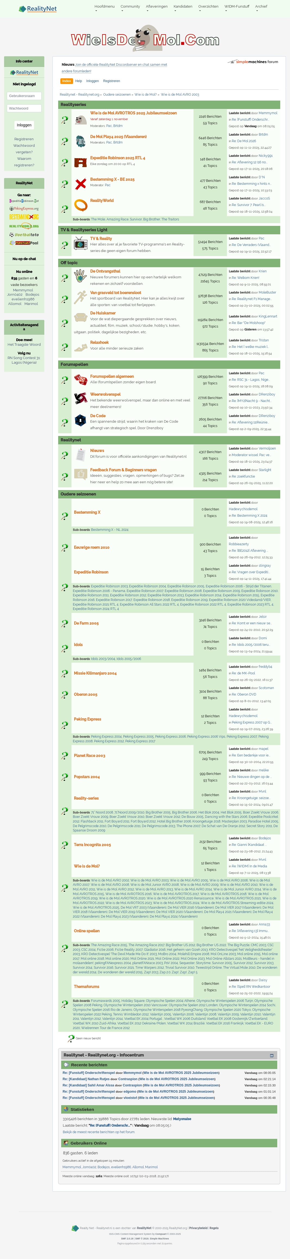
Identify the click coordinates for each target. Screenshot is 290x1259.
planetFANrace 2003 (147, 963)
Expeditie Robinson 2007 (145, 591)
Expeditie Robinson (91, 572)
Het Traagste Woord (24, 344)
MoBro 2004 (167, 954)
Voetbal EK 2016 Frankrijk (225, 1023)
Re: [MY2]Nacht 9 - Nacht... (252, 401)
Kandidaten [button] (183, 6)
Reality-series (86, 798)
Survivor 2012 (243, 963)
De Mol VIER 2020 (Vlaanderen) (179, 912)
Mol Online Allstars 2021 (224, 959)
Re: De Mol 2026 (244, 141)
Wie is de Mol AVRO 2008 (110, 885)
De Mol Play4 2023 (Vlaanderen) (124, 916)
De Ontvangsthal (105, 271)
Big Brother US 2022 (211, 945)
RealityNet (144, 1228)
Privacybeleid (198, 1228)
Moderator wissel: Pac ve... (251, 455)
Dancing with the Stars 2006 (226, 817)
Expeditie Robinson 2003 (109, 586)
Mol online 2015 (249, 954)
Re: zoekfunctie (243, 476)
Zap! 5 (193, 972)
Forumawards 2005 (105, 1001)
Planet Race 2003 (89, 755)
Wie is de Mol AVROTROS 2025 (96, 907)
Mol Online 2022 (167, 959)
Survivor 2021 (124, 968)
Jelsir (263, 617)
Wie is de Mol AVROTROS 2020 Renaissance (180, 898)
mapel (263, 749)
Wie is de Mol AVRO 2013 (154, 889)
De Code (97, 416)
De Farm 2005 (86, 623)
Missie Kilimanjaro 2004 (95, 673)
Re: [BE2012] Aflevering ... (250, 551)
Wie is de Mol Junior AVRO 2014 (237, 889)
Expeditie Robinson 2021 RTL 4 (96, 604)
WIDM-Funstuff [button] (237, 6)
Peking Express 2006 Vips (206, 736)
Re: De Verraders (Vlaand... (251, 245)
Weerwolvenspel (105, 394)
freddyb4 (265, 667)
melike (264, 770)
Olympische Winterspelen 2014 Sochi (247, 1005)
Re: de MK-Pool (243, 673)
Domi (263, 638)
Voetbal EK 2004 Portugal (143, 1019)
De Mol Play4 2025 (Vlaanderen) (118, 137)
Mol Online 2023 (193, 959)
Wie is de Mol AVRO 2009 (199, 885)
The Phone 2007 (188, 826)
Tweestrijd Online (209, 968)
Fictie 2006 (105, 950)
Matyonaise (182, 1119)
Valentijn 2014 (112, 1019)
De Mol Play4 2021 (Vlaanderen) (227, 912)
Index (67, 81)
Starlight (265, 470)
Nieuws (97, 450)
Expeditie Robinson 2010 (259, 591)
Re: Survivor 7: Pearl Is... (249, 205)
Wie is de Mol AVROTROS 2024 (176, 903)
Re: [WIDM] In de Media (249, 866)
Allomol (138, 1167)
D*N (262, 177)
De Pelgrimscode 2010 (89, 826)
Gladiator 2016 (155, 950)
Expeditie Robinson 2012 (128, 595)
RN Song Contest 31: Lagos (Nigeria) (24, 360)
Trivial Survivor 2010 (179, 968)
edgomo (130, 1091)
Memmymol (268, 113)
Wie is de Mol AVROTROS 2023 (128, 903)
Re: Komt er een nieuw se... (252, 623)
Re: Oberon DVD (244, 694)
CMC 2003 (258, 945)
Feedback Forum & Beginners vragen (123, 470)
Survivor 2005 (222, 963)
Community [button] (130, 6)
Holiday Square (133, 1001)
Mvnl (262, 791)
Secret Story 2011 (259, 826)
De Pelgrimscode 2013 (158, 826)
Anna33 (264, 924)
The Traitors (170, 219)
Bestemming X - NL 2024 (110, 530)
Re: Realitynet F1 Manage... (252, 299)
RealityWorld (102, 200)
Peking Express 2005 (138, 736)
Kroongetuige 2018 (206, 821)
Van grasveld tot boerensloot (115, 293)
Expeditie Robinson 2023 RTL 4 (250, 604)
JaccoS (264, 198)
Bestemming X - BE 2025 (112, 179)
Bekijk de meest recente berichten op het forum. (99, 1132)
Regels (214, 1228)
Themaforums (86, 986)
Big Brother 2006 (184, 812)
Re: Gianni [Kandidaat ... (249, 845)
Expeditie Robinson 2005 (185, 586)
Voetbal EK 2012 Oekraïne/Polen (141, 1023)
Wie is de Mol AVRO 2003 (149, 880)
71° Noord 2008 (102, 812)
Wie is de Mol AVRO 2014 (193, 889)
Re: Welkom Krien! (245, 278)
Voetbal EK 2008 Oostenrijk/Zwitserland (237, 1019)
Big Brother (151, 219)
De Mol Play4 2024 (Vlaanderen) (174, 916)
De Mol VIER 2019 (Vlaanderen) (132, 912)
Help (78, 81)
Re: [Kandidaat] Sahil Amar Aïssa (88, 1085)
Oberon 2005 (85, 694)
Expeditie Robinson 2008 (183, 591)
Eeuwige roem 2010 (92, 547)
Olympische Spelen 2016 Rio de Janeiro (102, 1010)
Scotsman (266, 688)
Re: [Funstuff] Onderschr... (250, 119)
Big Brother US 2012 (180, 945)
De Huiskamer (103, 313)
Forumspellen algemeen (112, 376)
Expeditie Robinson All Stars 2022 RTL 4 (149, 604)
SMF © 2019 (141, 1238)
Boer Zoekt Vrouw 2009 (90, 817)
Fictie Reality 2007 (129, 950)
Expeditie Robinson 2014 (203, 595)
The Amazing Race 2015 (109, 945)
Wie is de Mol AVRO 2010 (239, 885)
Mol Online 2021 (142, 959)
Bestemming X (87, 512)
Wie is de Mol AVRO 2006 (229, 880)
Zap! (175, 972)
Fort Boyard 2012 (143, 821)
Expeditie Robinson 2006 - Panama (99, 591)
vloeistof (130, 1098)
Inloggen (92, 81)
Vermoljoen (267, 448)
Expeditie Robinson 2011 (91, 595)
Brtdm (118, 126)
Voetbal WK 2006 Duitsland (184, 1019)
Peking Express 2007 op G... (252, 722)
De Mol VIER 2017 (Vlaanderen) (238, 907)
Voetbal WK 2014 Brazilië (186, 1023)
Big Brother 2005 (158, 812)
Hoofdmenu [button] (105, 6)
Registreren (111, 81)
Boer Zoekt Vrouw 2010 (127, 817)
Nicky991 (266, 156)
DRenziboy (267, 394)
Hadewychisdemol (243, 509)
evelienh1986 (121, 1167)
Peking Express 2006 (170, 736)
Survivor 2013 (263, 963)
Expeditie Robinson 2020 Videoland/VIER (240, 600)
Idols (78, 645)
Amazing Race (118, 219)
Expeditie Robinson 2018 (151, 600)
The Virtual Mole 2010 (239, 968)
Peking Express (87, 719)
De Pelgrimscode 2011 (124, 826)
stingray (265, 566)
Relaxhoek (99, 342)
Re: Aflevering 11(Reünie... (250, 422)
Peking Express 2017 (140, 741)
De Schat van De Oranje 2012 (223, 826)
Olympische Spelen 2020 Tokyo (227, 1010)
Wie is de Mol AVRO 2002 (110, 880)
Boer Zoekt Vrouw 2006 (260, 812)
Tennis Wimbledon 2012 (131, 1014)
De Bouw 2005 (193, 817)
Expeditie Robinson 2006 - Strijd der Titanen (238, 586)
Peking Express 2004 (106, 736)
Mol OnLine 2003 (223, 954)
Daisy (263, 980)
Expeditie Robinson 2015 (241, 595)
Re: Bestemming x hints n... (252, 184)
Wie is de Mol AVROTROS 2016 (128, 894)
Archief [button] (261, 6)
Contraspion (128, 1079)
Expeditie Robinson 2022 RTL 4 (203, 604)
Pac (109, 126)
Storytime (203, 963)
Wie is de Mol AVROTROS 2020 (122, 898)
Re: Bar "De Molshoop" (249, 323)
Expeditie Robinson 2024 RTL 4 (96, 609)
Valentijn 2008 (205, 1014)
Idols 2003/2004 (103, 659)
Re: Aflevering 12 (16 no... (249, 162)
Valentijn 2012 (90, 1019)
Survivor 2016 (103, 968)
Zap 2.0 (165, 972)
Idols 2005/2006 (129, 659)
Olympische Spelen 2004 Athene (170, 1001)
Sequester (187, 963)
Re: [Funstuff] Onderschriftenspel (89, 1073)
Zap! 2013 (151, 972)
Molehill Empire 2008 (193, 954)
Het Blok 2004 (208, 812)
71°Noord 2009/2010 (129, 812)
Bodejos (265, 838)
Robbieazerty (239, 544)
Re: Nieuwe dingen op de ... (252, 777)
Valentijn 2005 (160, 1014)
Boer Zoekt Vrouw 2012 (163, 817)
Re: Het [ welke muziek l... (250, 347)
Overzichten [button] (208, 6)
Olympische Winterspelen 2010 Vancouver (135, 1005)
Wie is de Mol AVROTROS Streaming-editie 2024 (237, 903)
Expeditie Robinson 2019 (189, 600)
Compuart (161, 1234)
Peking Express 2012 (109, 741)
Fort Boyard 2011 (117, 821)
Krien (263, 271)
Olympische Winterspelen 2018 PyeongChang (167, 1010)
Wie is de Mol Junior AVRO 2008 (154, 885)
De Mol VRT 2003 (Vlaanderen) (143, 907)
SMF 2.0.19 (127, 1238)
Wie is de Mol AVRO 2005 (189, 880)
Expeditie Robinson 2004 (147, 586)
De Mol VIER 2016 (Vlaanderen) (191, 907)
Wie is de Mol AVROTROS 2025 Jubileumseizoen (133, 113)
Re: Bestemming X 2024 (249, 516)
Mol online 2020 (117, 959)
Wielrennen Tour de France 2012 (105, 1028)
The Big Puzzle (238, 945)
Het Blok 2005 (231, 812)
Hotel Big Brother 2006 (174, 821)
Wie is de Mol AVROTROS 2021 (238, 898)
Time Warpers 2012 (149, 968)
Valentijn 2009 (228, 1014)
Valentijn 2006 (183, 1014)
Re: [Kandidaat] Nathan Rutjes (86, 1079)
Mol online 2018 (92, 959)
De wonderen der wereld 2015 (120, 972)
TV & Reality (101, 238)
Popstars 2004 (87, 777)
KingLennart (268, 316)
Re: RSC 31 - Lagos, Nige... (251, 380)
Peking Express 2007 (242, 736)
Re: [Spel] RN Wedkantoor (251, 987)
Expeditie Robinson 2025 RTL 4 (117, 158)
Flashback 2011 (92, 821)
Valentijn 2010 (250, 1014)
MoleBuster (267, 292)
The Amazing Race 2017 (146, 945)
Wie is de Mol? (87, 866)
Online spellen (86, 931)
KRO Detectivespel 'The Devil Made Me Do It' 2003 (119, 954)
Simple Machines (159, 1238)
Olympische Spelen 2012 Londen (193, 1005)
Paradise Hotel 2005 (263, 821)
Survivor (136, 219)
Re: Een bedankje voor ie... (251, 755)
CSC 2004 (88, 950)
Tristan (264, 340)
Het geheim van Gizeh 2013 (187, 950)
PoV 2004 (171, 963)
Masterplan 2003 (234, 821)
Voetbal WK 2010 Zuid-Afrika (94, 1023)
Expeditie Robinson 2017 (114, 600)
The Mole (98, 219)
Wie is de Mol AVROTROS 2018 (223, 894)
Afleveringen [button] (157, 6)
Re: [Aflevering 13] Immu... (250, 931)
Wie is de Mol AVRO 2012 (115, 889)
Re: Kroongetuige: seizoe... (251, 798)
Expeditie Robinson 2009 (221, 591)
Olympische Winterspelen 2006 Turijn (225, 1001)
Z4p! (183, 972)
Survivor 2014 (82, 968)
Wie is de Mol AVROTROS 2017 (176, 894)
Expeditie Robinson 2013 (166, 595)
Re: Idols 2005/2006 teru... (251, 645)
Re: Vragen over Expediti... (251, 572)
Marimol (151, 1167)
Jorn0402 (89, 1167)
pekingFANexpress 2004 (113, 963)
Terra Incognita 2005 (92, 845)
